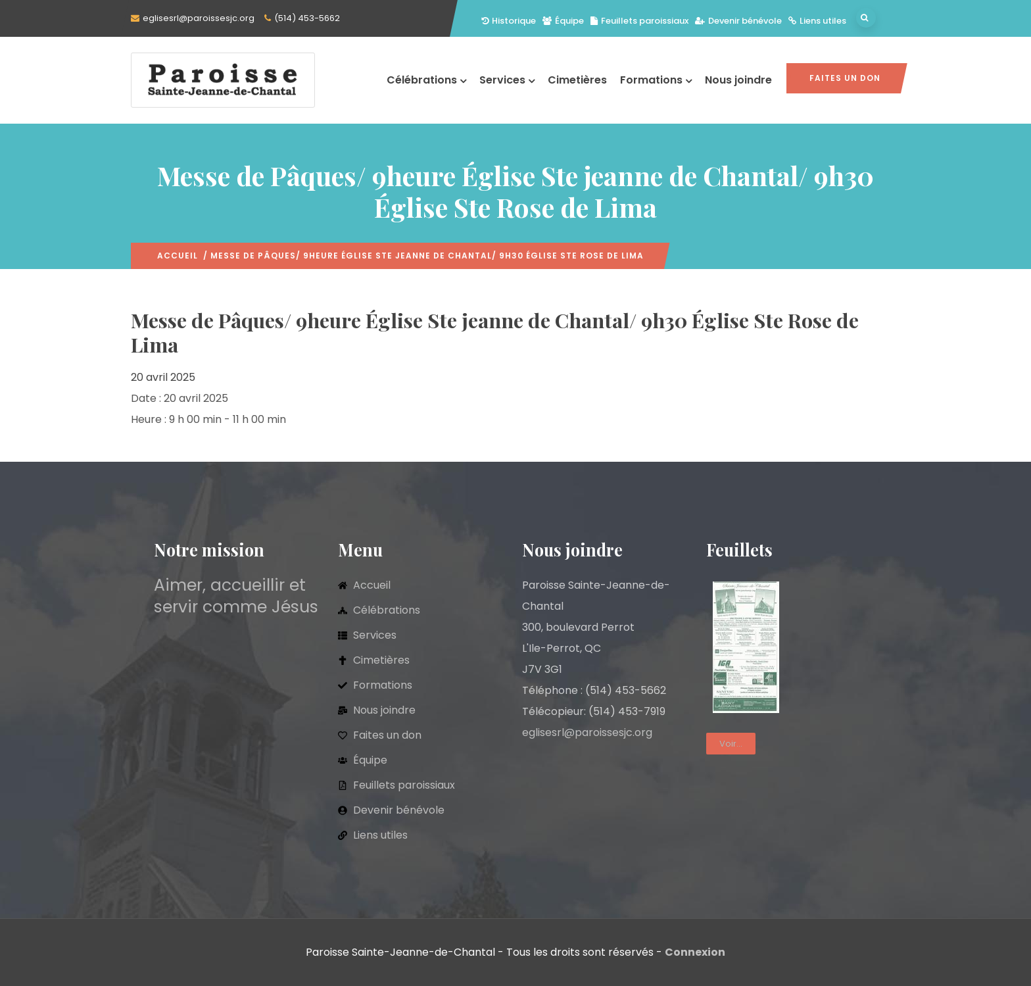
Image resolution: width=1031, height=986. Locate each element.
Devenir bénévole (738, 20)
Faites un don (844, 78)
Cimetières (577, 79)
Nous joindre (738, 79)
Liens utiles (817, 20)
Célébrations (426, 79)
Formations (656, 79)
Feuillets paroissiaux (639, 20)
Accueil (177, 255)
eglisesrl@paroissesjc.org (198, 18)
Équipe (563, 20)
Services (507, 79)
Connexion (695, 952)
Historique (508, 20)
